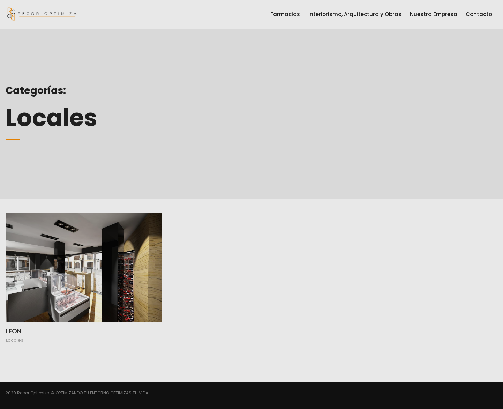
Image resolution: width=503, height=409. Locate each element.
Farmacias (285, 14)
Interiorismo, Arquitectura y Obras (354, 14)
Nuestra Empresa (433, 14)
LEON (13, 331)
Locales (14, 340)
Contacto (479, 14)
